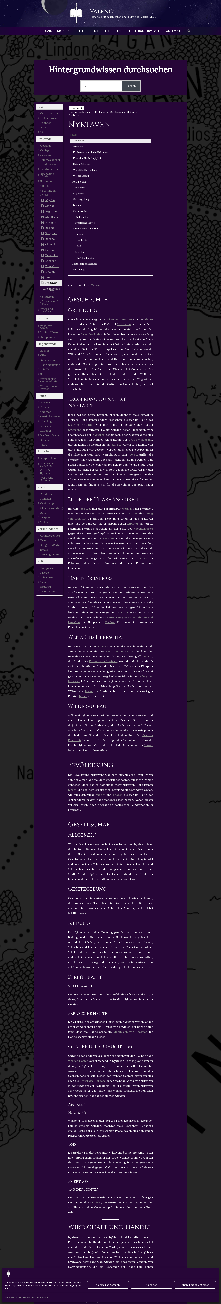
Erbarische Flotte (171, 217)
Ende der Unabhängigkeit (172, 141)
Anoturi (100, 644)
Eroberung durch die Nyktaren (170, 128)
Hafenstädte (117, 1210)
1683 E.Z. (85, 357)
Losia (90, 1214)
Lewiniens (74, 279)
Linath (72, 639)
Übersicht (76, 108)
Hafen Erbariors (169, 151)
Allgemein (169, 186)
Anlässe (169, 234)
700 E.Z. (133, 304)
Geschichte (168, 112)
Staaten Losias (79, 1218)
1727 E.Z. (143, 407)
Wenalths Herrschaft (170, 161)
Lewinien (76, 1214)
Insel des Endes (91, 183)
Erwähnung (168, 276)
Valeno (102, 11)
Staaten (123, 1214)
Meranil (127, 357)
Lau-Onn (122, 461)
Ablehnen (151, 1284)
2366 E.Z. (103, 495)
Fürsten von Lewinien (103, 510)
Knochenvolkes (143, 377)
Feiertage (170, 252)
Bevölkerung (169, 174)
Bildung (168, 198)
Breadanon (124, 173)
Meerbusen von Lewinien (130, 881)
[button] (188, 31)
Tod (169, 246)
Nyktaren (99, 284)
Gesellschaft (169, 180)
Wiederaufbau (171, 168)
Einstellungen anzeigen (195, 1284)
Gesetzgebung (172, 192)
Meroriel (131, 363)
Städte (99, 1218)
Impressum (42, 1297)
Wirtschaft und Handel (170, 269)
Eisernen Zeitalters (81, 274)
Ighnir (83, 545)
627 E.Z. (117, 294)
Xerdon (110, 471)
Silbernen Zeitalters (120, 168)
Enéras (96, 1051)
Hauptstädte (139, 1210)
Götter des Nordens (93, 930)
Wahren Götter (78, 910)
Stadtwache (171, 209)
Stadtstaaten (117, 1218)
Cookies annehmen (108, 1284)
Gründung (169, 118)
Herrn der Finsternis (119, 500)
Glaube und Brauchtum (170, 227)
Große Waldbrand (140, 289)
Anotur (148, 594)
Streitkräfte (170, 203)
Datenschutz (29, 1297)
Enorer (117, 644)
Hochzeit (172, 240)
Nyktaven (106, 1214)
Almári (148, 168)
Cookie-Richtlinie (13, 1297)
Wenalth (147, 505)
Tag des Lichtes (171, 259)
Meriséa (96, 134)
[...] (101, 86)
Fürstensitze (95, 1210)
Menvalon (108, 387)
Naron (89, 540)
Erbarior (132, 372)
